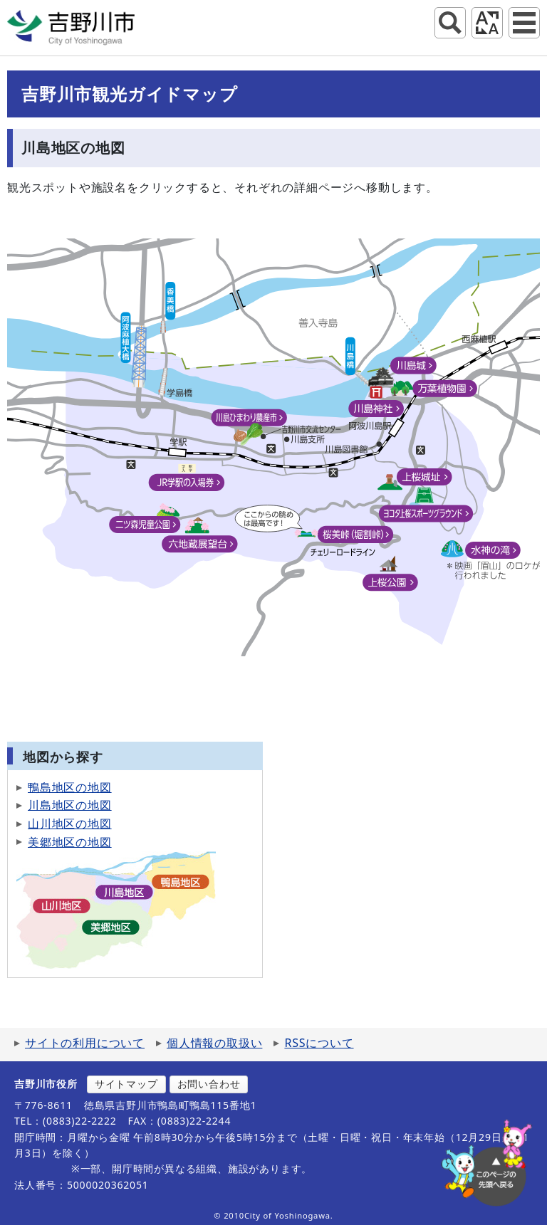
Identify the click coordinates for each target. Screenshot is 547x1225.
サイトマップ (126, 1083)
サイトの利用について (85, 1043)
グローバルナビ (524, 22)
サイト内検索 (450, 22)
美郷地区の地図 (70, 842)
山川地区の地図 (70, 823)
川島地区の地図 (70, 805)
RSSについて (318, 1043)
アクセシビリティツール (487, 22)
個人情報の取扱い (214, 1043)
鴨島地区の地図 (70, 787)
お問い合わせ (209, 1083)
